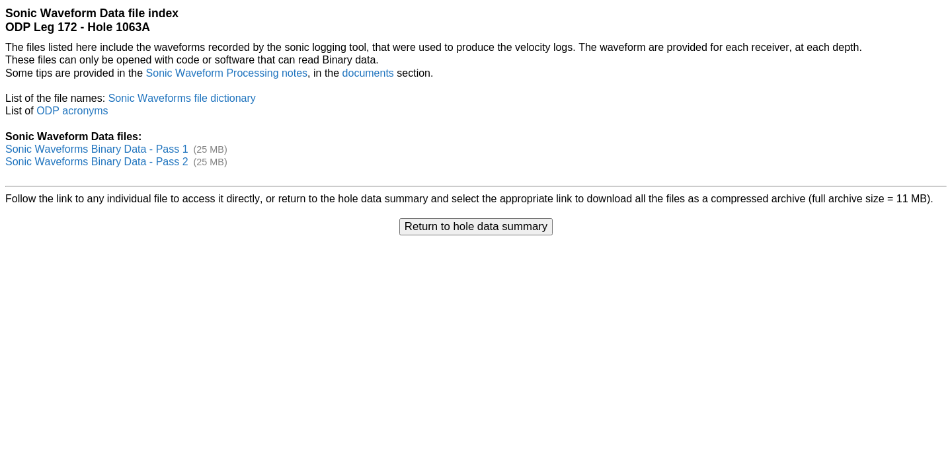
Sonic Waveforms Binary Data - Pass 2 (96, 161)
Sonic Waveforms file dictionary (182, 98)
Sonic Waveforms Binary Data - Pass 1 (96, 149)
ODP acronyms (72, 110)
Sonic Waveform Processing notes (227, 73)
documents (368, 73)
